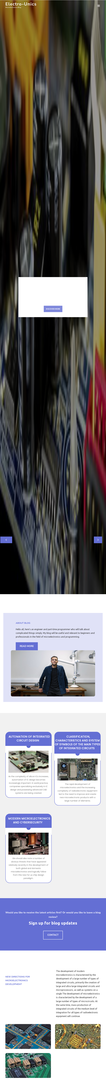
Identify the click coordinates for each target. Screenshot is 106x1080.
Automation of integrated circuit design (29, 738)
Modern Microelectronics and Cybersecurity (29, 820)
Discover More (53, 310)
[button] (8, 540)
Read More (27, 646)
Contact (53, 935)
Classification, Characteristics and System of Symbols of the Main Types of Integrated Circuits (77, 742)
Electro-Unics (21, 4)
